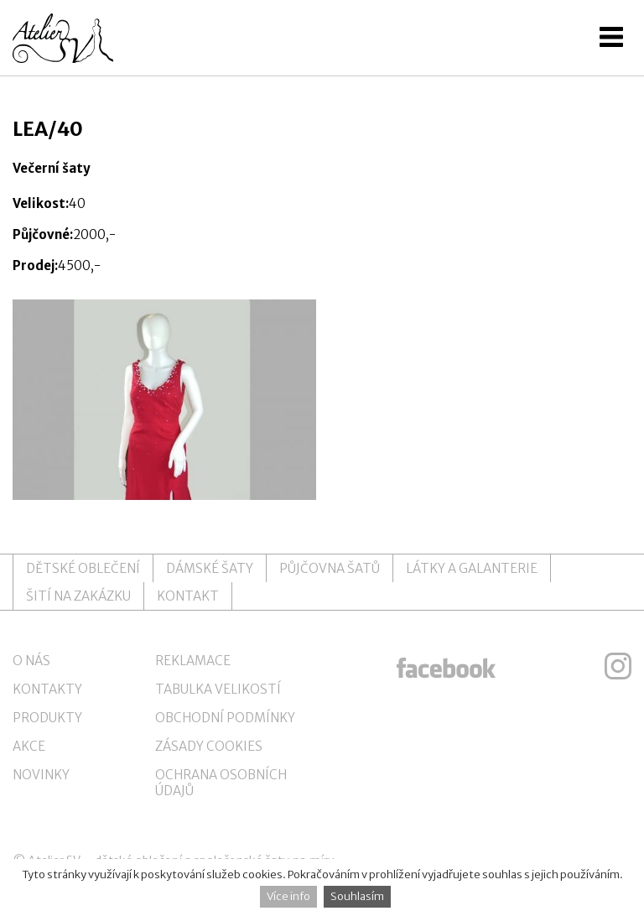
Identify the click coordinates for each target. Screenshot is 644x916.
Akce (29, 746)
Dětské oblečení (83, 568)
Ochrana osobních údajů (221, 783)
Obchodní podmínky (225, 718)
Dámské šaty (209, 568)
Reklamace (193, 661)
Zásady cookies (208, 746)
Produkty (47, 718)
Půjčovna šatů (329, 568)
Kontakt (188, 596)
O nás (31, 661)
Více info (288, 896)
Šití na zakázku (78, 596)
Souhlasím (357, 896)
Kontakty (47, 689)
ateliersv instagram (618, 666)
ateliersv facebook (446, 666)
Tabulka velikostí (218, 689)
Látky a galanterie (472, 568)
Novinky (41, 775)
